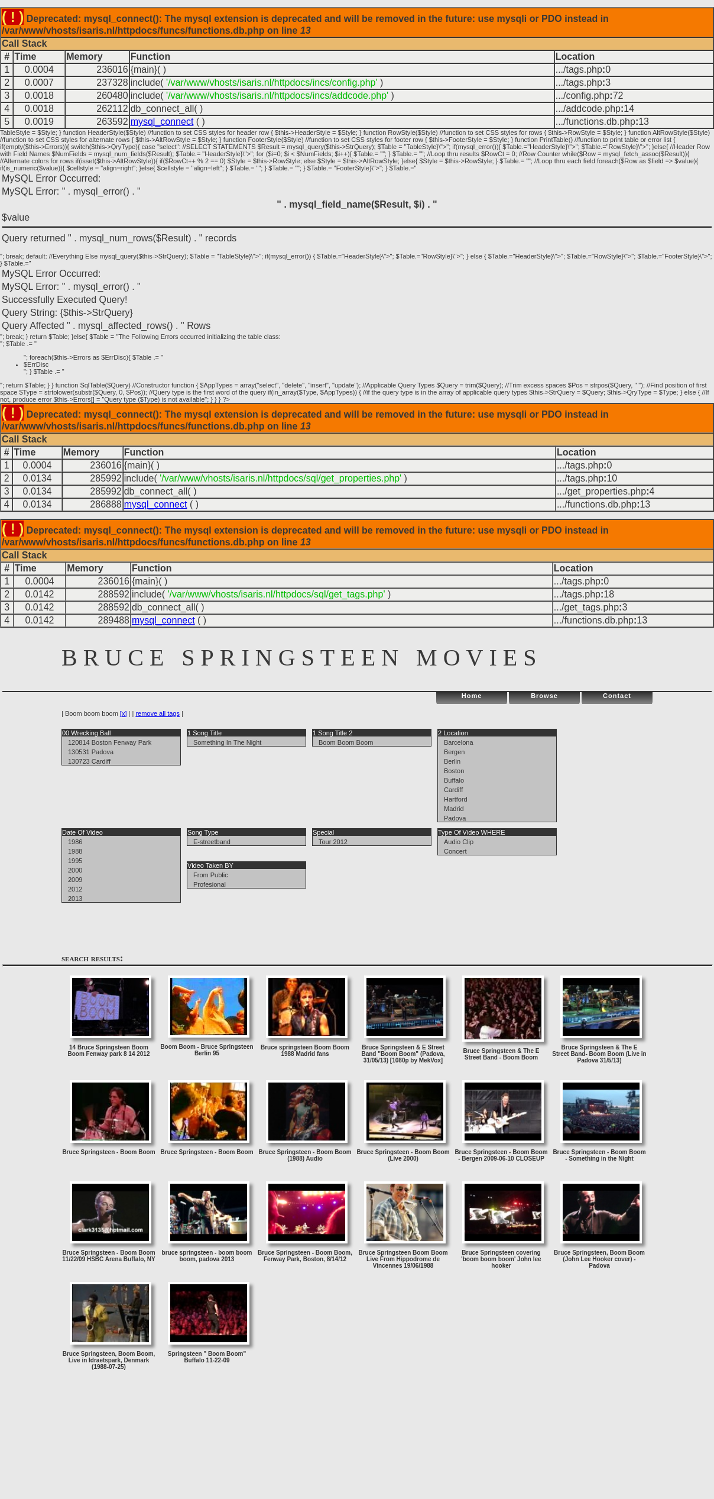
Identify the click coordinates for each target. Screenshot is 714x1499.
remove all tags (157, 713)
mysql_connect (162, 122)
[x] (123, 713)
